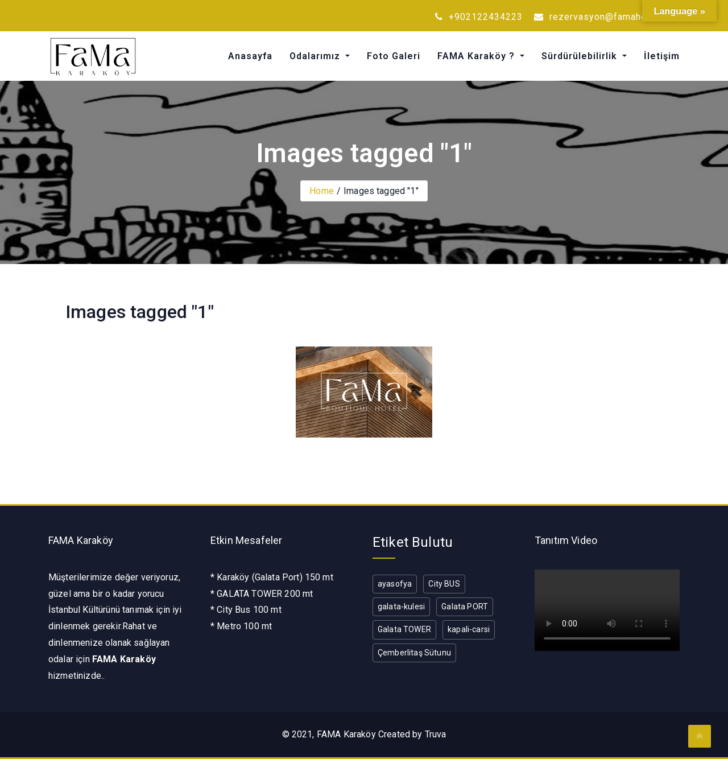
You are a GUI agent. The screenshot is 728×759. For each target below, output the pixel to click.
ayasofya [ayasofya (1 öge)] (395, 583)
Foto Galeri (393, 56)
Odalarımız (316, 56)
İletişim (662, 56)
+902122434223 (479, 16)
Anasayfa (250, 56)
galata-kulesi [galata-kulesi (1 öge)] (401, 606)
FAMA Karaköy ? (477, 56)
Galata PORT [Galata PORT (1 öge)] (464, 606)
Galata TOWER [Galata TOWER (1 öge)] (404, 629)
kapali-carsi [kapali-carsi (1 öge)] (469, 629)
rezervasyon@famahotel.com (607, 16)
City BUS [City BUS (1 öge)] (444, 583)
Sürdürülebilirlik (580, 56)
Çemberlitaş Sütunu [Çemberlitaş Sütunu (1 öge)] (414, 652)
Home (321, 190)
